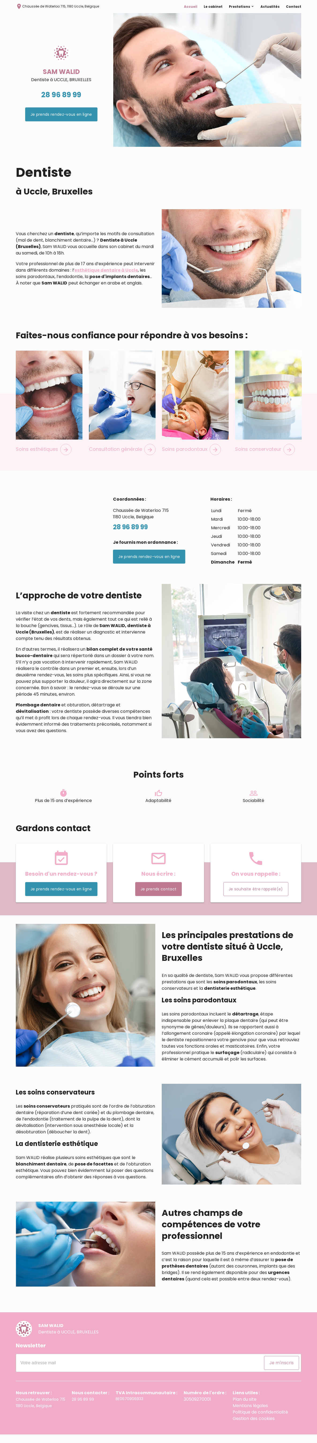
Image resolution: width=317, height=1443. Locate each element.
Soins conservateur (265, 457)
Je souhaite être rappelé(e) (256, 897)
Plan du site (243, 1408)
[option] (207, 88)
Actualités (270, 12)
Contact (293, 12)
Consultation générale (122, 457)
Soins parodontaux (191, 457)
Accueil (190, 12)
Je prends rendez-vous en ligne (61, 123)
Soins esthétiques (43, 457)
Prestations (239, 12)
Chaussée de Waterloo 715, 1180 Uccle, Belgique (57, 12)
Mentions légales (248, 1414)
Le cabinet (213, 12)
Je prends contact (159, 897)
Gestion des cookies (251, 1427)
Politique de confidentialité (258, 1420)
